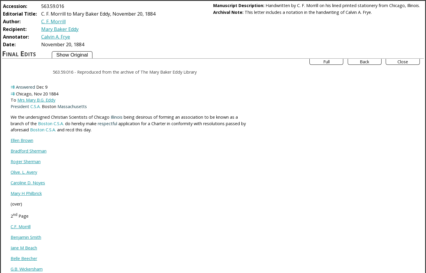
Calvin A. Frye (55, 37)
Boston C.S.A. (51, 123)
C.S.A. (35, 106)
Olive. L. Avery (24, 172)
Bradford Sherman (29, 151)
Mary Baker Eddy (60, 29)
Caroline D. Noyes (28, 183)
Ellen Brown (22, 140)
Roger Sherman (26, 161)
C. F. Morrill (53, 21)
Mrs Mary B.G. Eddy (36, 100)
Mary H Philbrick (26, 193)
